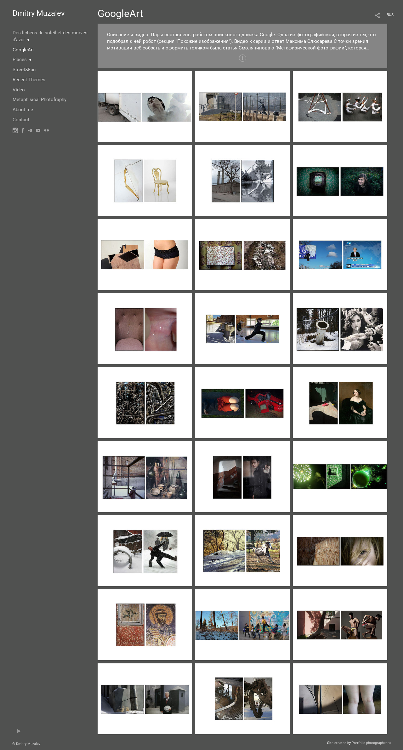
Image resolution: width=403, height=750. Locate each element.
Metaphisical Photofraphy (39, 99)
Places (20, 59)
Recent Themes (29, 80)
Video (19, 90)
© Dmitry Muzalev (26, 744)
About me (23, 109)
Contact (21, 120)
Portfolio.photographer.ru (371, 743)
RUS (390, 15)
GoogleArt (23, 50)
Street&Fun (24, 69)
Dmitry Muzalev (39, 13)
